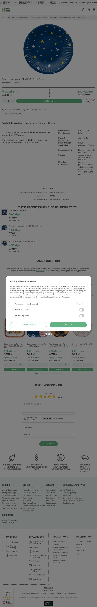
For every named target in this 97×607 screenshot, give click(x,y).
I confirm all (68, 325)
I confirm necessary (29, 325)
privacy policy (78, 288)
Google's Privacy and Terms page (58, 297)
